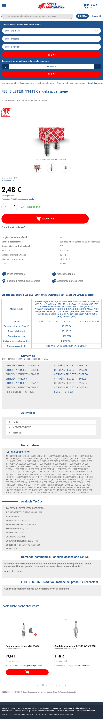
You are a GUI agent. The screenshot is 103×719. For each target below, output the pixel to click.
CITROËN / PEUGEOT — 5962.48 (70, 370)
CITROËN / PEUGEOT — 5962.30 (22, 370)
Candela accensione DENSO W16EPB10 (75, 646)
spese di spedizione (29, 199)
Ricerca (82, 16)
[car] (51, 47)
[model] (51, 39)
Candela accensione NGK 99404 (22, 646)
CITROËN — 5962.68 (16, 378)
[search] (37, 16)
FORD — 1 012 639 (63, 391)
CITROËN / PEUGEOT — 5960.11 (22, 365)
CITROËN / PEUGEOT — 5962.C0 (22, 383)
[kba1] (51, 66)
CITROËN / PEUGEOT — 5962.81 (70, 378)
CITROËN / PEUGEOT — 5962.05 (70, 365)
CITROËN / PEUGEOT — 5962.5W (71, 374)
